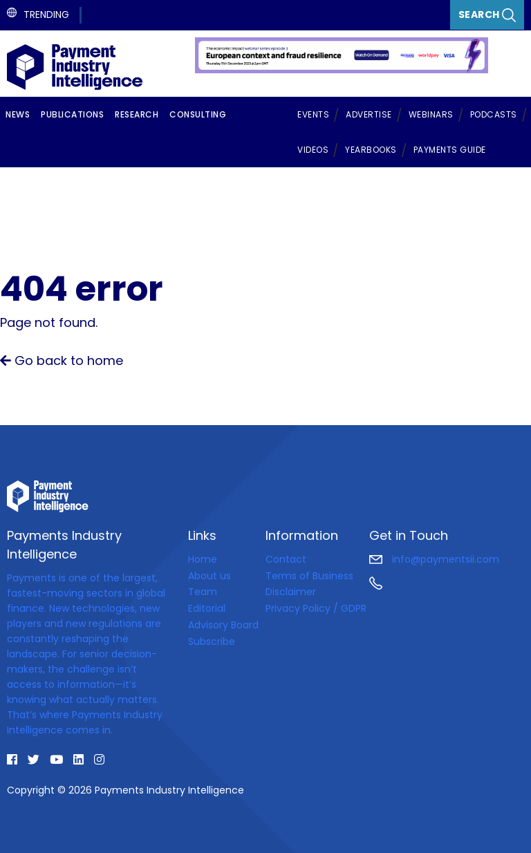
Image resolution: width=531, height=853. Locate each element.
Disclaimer (291, 592)
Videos (312, 150)
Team (202, 592)
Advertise (369, 114)
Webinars (431, 114)
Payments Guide (449, 150)
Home (202, 559)
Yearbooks (371, 150)
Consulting (197, 114)
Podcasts (493, 114)
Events (313, 114)
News (18, 114)
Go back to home (61, 360)
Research (136, 114)
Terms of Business (309, 576)
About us (209, 576)
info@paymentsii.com (434, 559)
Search (487, 15)
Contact (286, 559)
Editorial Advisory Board (223, 616)
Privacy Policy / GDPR (316, 608)
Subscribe (211, 641)
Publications (72, 114)
